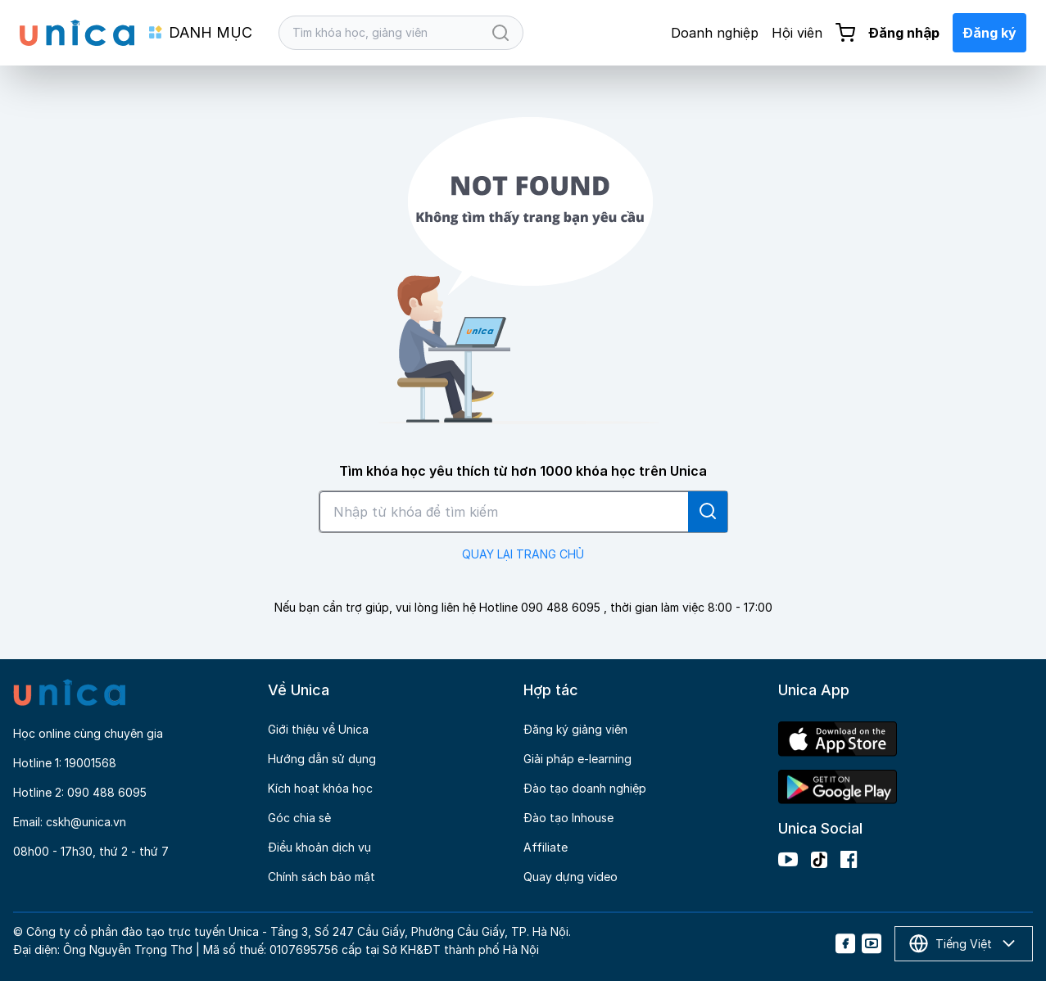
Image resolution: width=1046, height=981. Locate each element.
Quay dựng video (570, 877)
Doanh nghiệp (714, 33)
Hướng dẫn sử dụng (322, 759)
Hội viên (797, 33)
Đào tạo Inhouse (568, 818)
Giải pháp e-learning (577, 759)
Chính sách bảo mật (321, 877)
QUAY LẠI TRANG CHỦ (523, 554)
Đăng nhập (904, 33)
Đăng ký (989, 33)
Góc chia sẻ (299, 818)
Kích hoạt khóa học (320, 788)
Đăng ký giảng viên (575, 729)
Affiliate (545, 847)
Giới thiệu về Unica (318, 729)
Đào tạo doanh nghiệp (584, 788)
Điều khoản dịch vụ (319, 847)
